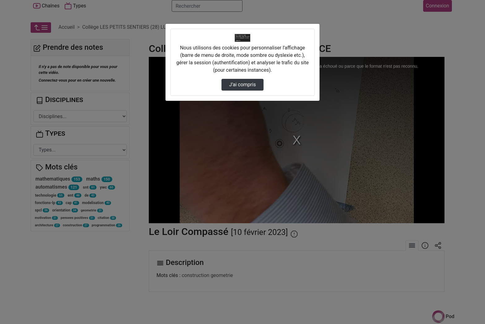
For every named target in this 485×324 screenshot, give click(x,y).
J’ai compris (242, 84)
